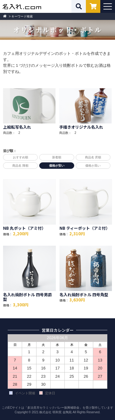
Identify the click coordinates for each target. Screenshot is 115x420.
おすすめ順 (20, 157)
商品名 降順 (20, 165)
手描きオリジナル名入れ (81, 127)
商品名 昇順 (93, 157)
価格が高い (93, 165)
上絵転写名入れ (17, 127)
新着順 (56, 157)
